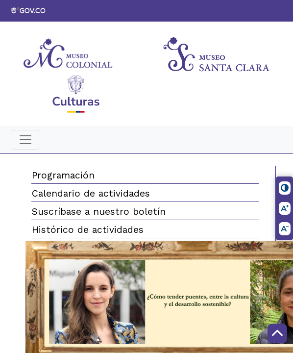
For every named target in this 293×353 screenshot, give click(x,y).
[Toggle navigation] (25, 140)
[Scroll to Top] (277, 333)
